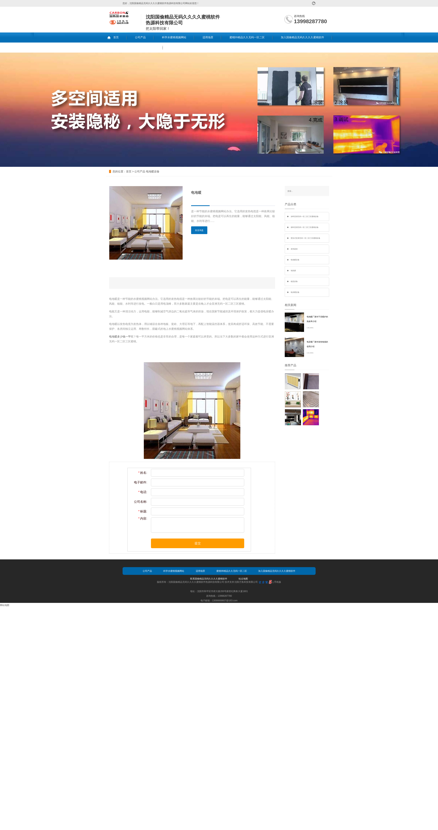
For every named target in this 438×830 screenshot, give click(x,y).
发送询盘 (199, 230)
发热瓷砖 (294, 249)
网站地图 (4, 605)
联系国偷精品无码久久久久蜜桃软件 (133, 47)
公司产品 (140, 37)
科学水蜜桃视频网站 (174, 37)
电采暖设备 (295, 292)
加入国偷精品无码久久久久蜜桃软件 (302, 37)
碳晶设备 (294, 281)
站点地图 (243, 578)
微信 (314, 3)
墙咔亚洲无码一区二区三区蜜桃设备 (305, 227)
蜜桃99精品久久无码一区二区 (247, 37)
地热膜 (293, 271)
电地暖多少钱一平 (120, 336)
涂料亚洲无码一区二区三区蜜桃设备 (305, 216)
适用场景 (207, 37)
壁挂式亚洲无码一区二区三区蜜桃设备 (305, 238)
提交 (198, 543)
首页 (116, 37)
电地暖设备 (152, 171)
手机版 (277, 582)
